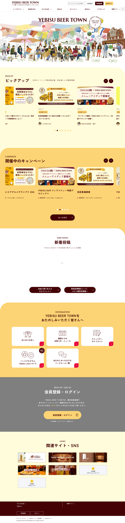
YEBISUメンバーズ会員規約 (35, 518)
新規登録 (99, 3)
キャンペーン (73, 9)
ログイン (109, 3)
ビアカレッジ (101, 9)
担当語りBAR (31, 9)
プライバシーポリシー (21, 518)
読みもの (87, 9)
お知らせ (59, 9)
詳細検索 (90, 3)
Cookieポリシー (48, 518)
